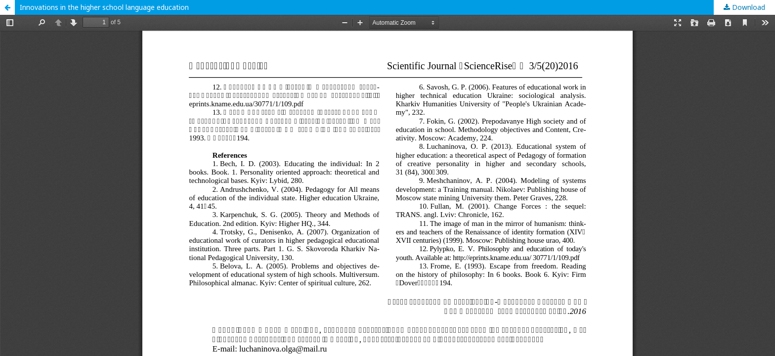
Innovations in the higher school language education (104, 7)
